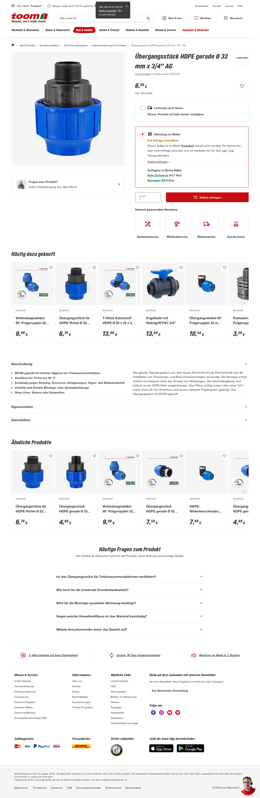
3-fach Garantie (22, 681)
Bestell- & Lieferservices (124, 696)
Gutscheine (117, 717)
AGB (69, 787)
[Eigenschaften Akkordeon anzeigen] (130, 406)
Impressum (57, 787)
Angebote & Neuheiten (195, 30)
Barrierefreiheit (133, 787)
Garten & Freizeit (109, 30)
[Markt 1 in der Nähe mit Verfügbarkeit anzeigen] (157, 175)
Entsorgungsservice (25, 691)
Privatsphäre (40, 787)
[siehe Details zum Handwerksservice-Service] (147, 227)
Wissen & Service (165, 30)
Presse (75, 691)
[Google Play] (190, 751)
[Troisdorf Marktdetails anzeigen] (187, 145)
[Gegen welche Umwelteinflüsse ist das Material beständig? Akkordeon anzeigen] (130, 616)
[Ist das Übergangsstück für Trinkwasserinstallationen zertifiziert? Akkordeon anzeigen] (130, 576)
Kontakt (216, 6)
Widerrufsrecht (113, 787)
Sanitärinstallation (49, 45)
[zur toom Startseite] (29, 18)
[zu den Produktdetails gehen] (143, 74)
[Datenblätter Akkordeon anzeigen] (130, 419)
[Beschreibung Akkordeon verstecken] (130, 363)
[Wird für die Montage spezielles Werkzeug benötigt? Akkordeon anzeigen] (130, 602)
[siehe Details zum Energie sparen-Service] (236, 227)
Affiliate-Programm (82, 707)
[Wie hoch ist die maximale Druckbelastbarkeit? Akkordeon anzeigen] (130, 589)
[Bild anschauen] (68, 108)
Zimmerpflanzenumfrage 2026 (30, 717)
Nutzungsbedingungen (88, 787)
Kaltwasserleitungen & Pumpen (109, 45)
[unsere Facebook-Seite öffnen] (153, 714)
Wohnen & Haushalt (137, 30)
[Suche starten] (148, 18)
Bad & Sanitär (84, 30)
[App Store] (161, 751)
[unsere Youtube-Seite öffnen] (169, 714)
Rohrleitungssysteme (75, 45)
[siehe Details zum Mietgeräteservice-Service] (177, 227)
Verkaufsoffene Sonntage (124, 723)
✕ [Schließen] (127, 6)
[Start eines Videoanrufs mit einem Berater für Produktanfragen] (68, 184)
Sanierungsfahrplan (25, 712)
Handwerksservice (24, 686)
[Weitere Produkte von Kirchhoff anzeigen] (240, 64)
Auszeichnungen (81, 702)
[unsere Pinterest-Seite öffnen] (177, 714)
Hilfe (240, 6)
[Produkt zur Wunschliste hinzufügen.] (242, 86)
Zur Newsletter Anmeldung (170, 690)
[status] (202, 18)
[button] (172, 18)
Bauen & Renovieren (57, 30)
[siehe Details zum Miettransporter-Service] (206, 227)
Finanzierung (21, 696)
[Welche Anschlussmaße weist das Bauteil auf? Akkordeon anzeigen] (130, 629)
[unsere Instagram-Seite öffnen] (161, 714)
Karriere (229, 6)
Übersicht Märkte (23, 707)
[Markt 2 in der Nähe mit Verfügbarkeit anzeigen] (153, 180)
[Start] (13, 45)
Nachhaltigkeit (80, 696)
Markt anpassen (107, 10)
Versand (115, 702)
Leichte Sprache (119, 681)
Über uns (77, 681)
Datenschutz (21, 787)
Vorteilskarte (201, 6)
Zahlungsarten (118, 691)
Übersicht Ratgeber (24, 702)
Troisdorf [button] (37, 6)
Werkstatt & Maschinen (25, 30)
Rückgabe (116, 707)
